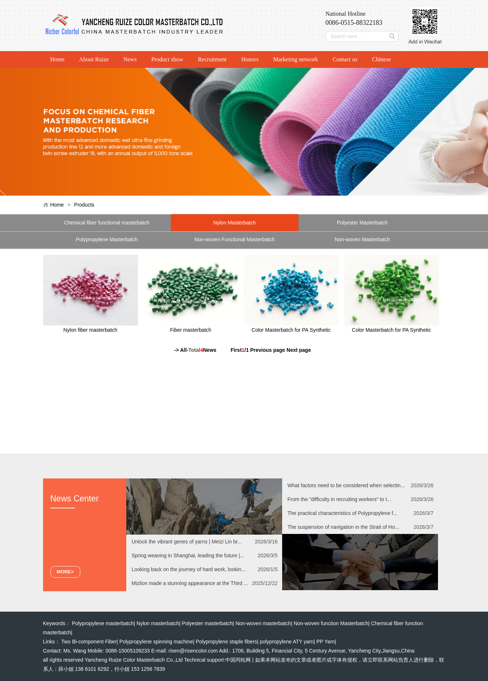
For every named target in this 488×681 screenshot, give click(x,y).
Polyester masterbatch (207, 623)
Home (57, 59)
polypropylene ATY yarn (287, 642)
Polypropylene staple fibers (226, 642)
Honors (249, 59)
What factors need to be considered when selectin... (346, 485)
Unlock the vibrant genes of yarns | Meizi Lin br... (187, 542)
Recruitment (212, 59)
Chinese (381, 59)
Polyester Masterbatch (362, 223)
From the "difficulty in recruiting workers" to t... (339, 499)
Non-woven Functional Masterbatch (234, 239)
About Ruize (94, 59)
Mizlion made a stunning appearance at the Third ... (190, 583)
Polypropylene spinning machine (156, 642)
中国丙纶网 (238, 660)
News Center (74, 498)
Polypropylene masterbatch (103, 623)
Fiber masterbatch (190, 330)
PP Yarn (325, 642)
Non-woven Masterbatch (362, 239)
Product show (167, 59)
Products (84, 205)
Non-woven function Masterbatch (330, 623)
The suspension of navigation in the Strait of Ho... (343, 527)
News (130, 59)
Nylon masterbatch (158, 623)
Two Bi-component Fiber (89, 642)
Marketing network (295, 59)
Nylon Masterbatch (234, 223)
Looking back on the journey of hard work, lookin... (189, 569)
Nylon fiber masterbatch (91, 330)
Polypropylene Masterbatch (107, 239)
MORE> (65, 571)
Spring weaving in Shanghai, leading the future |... (188, 555)
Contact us (345, 59)
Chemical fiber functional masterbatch (106, 223)
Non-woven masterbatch (263, 623)
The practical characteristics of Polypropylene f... (342, 513)
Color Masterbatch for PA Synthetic (291, 330)
